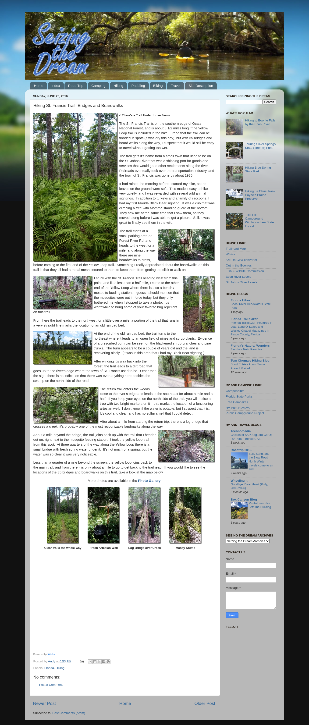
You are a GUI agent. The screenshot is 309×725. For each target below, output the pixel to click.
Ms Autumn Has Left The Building (260, 505)
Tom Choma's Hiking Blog (250, 360)
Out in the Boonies (239, 265)
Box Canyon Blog (244, 499)
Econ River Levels (238, 276)
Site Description (200, 86)
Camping (98, 86)
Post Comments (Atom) (68, 713)
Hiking (118, 86)
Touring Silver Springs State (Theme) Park (260, 145)
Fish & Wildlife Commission (245, 271)
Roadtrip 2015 (241, 450)
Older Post (204, 703)
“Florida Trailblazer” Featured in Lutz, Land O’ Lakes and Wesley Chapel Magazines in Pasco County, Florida (252, 328)
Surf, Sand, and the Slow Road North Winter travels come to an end (261, 461)
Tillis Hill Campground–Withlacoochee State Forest (259, 220)
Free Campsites (237, 402)
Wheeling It (239, 480)
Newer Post (44, 703)
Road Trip (75, 86)
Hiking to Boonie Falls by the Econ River (260, 122)
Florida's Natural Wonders (250, 345)
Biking (158, 86)
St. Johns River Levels (241, 282)
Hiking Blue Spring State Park (258, 169)
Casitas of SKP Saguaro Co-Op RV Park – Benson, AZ (252, 437)
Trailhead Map (236, 248)
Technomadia (241, 431)
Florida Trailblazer (244, 319)
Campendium (235, 391)
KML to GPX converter (241, 260)
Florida (49, 668)
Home (38, 86)
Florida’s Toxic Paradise (246, 349)
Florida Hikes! (241, 300)
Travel (175, 86)
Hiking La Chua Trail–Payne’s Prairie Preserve (260, 194)
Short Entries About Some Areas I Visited (248, 366)
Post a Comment (51, 684)
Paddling (138, 86)
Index (55, 86)
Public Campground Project (245, 413)
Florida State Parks (239, 396)
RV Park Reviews (238, 407)
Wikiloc (52, 654)
